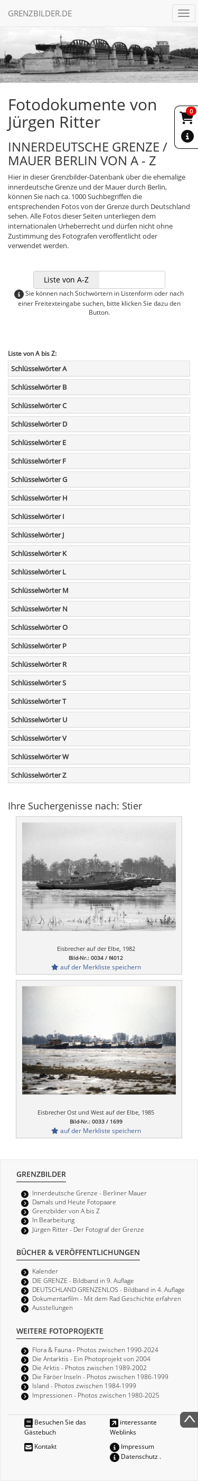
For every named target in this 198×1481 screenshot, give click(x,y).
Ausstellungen (52, 1307)
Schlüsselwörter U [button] (39, 719)
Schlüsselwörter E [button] (38, 442)
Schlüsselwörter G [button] (39, 479)
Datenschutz (134, 1456)
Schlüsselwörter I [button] (37, 516)
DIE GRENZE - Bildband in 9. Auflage (83, 1280)
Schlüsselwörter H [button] (39, 498)
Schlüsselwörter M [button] (40, 590)
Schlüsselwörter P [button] (39, 645)
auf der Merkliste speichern (96, 967)
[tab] (99, 368)
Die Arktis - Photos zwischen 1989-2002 (89, 1367)
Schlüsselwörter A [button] (39, 368)
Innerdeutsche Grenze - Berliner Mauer (89, 1192)
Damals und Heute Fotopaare (74, 1201)
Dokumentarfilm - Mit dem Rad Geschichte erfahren (106, 1298)
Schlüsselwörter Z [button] (38, 775)
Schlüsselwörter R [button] (39, 664)
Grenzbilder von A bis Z (66, 1210)
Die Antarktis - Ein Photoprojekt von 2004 (91, 1358)
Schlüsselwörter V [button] (39, 738)
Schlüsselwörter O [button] (39, 627)
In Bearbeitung (53, 1219)
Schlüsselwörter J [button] (37, 535)
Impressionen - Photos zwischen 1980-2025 (95, 1395)
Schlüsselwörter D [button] (39, 424)
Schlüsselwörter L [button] (38, 572)
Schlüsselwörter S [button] (38, 682)
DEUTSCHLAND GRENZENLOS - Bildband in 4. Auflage (108, 1289)
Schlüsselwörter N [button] (39, 609)
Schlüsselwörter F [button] (38, 461)
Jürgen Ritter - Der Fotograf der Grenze (88, 1229)
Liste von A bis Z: (32, 353)
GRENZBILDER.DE (40, 13)
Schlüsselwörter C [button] (39, 405)
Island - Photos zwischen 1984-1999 (84, 1385)
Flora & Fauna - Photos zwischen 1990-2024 (95, 1349)
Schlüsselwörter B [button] (39, 387)
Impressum (132, 1446)
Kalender (45, 1271)
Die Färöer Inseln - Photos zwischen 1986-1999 (100, 1376)
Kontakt (40, 1446)
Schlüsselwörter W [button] (40, 756)
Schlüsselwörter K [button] (39, 553)
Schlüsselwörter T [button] (38, 701)
